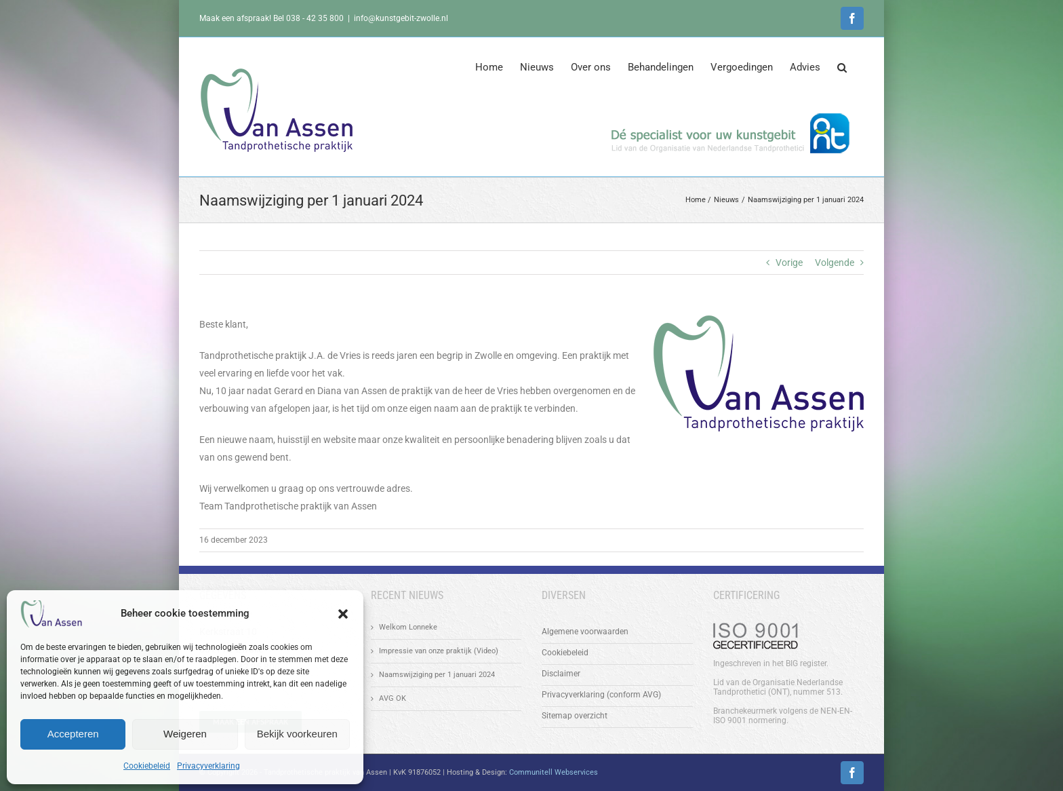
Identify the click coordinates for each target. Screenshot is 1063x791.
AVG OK (392, 698)
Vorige (789, 262)
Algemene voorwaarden (585, 631)
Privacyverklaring (208, 766)
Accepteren (73, 733)
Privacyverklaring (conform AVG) (601, 694)
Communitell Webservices (553, 772)
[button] (343, 614)
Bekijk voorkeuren (297, 733)
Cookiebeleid (146, 766)
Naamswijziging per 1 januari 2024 (437, 674)
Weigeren (185, 733)
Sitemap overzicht (574, 715)
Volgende (834, 262)
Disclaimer (561, 673)
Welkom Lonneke (408, 627)
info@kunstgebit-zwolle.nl (401, 18)
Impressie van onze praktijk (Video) (438, 651)
